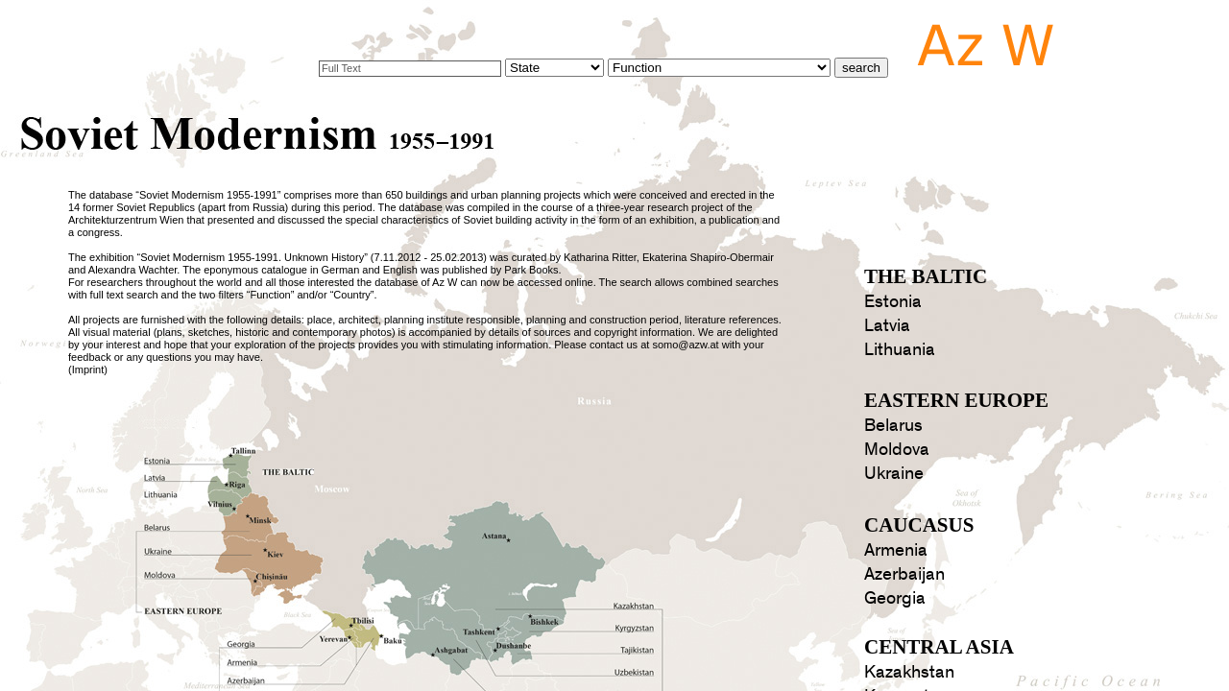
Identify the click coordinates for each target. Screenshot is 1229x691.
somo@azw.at (685, 344)
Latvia (887, 326)
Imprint (88, 369)
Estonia (893, 302)
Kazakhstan (909, 672)
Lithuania (899, 350)
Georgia (895, 598)
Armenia (896, 550)
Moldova (896, 450)
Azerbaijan (904, 574)
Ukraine (894, 474)
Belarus (893, 426)
